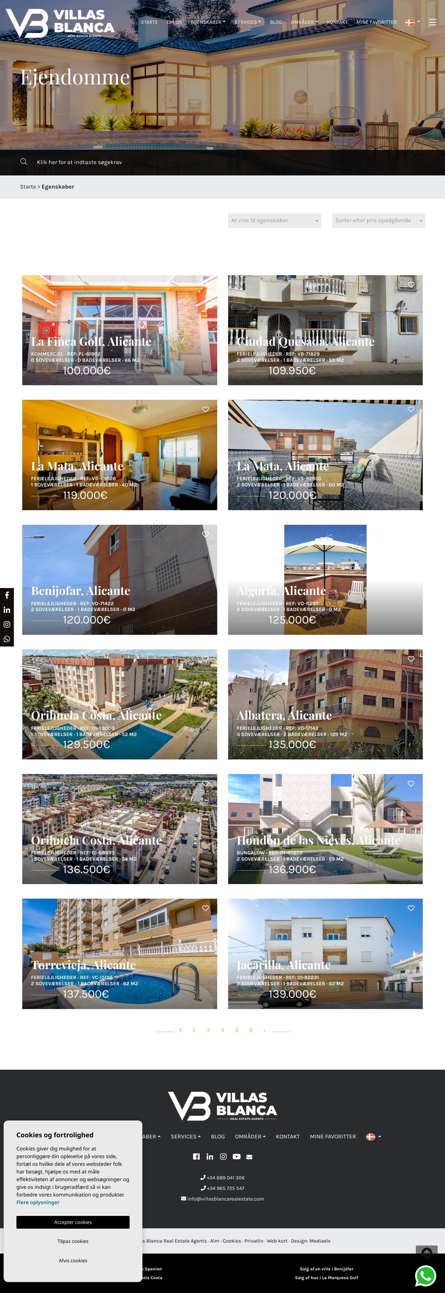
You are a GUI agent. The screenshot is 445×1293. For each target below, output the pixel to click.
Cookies (232, 1241)
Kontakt (337, 22)
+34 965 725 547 (223, 1188)
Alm (214, 1241)
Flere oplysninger (38, 1201)
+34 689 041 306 (222, 1178)
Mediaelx (320, 1241)
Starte (149, 22)
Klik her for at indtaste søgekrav (71, 162)
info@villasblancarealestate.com (222, 1199)
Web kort (277, 1241)
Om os (174, 22)
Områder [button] (302, 22)
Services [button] (245, 22)
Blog (276, 22)
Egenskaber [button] (206, 22)
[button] (413, 22)
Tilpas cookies (73, 1240)
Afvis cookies (73, 1260)
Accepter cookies (73, 1220)
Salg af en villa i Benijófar (326, 1269)
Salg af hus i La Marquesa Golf (326, 1278)
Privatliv (254, 1241)
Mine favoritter (377, 22)
